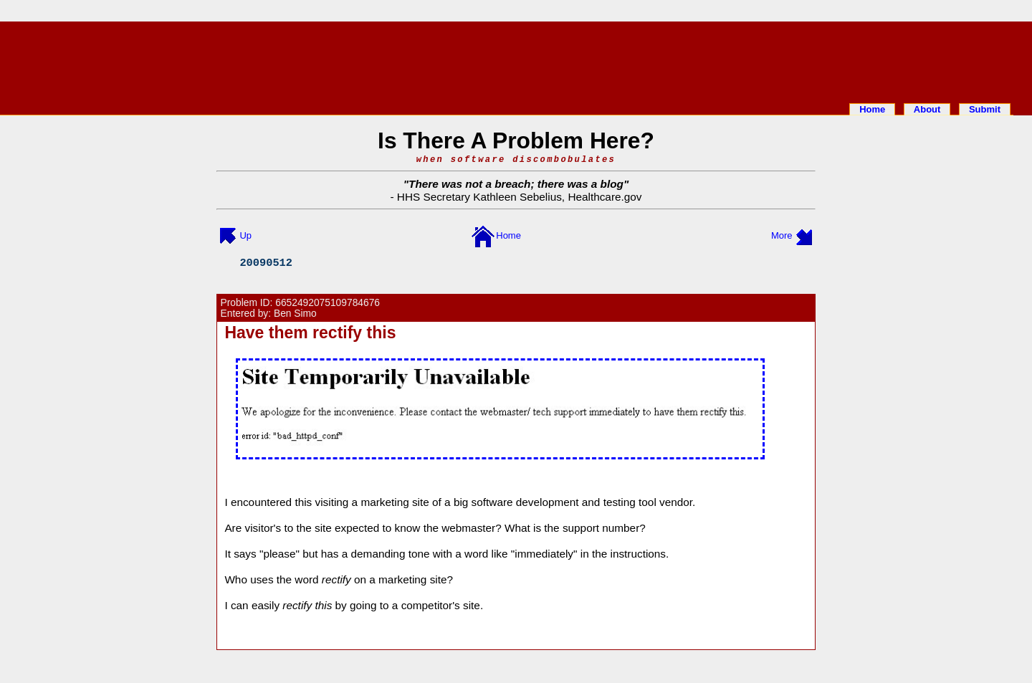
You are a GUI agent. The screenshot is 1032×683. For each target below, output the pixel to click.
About (927, 109)
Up (245, 235)
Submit (984, 109)
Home (872, 109)
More (782, 235)
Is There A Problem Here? (516, 140)
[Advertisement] (516, 59)
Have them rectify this (310, 332)
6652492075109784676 (327, 302)
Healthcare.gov (604, 197)
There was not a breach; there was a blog (516, 184)
